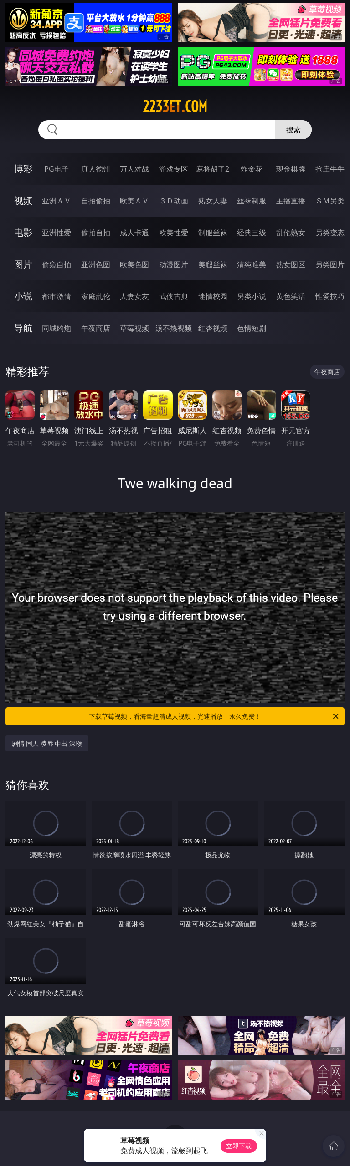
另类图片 (330, 264)
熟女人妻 (212, 201)
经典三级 (251, 233)
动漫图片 (173, 264)
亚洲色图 (95, 264)
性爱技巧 (330, 296)
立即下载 (239, 1145)
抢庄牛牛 (330, 169)
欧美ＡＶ (134, 201)
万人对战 (134, 169)
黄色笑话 (290, 296)
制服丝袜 (212, 233)
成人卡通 (134, 233)
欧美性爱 (173, 233)
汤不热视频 (173, 328)
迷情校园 (212, 296)
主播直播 (290, 201)
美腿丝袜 (212, 264)
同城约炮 (56, 328)
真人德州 (95, 169)
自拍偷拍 (95, 201)
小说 (23, 296)
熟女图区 (290, 264)
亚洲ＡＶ (56, 201)
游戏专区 (173, 169)
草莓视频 (134, 328)
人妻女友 (134, 296)
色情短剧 (251, 328)
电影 (23, 232)
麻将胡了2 (212, 169)
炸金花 (251, 169)
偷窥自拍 (56, 264)
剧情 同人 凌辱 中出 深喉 (47, 743)
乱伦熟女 (290, 233)
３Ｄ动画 (173, 201)
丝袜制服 (251, 201)
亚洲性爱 (56, 233)
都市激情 (56, 296)
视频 (23, 200)
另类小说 (251, 296)
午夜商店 (95, 328)
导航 (23, 328)
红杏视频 (212, 328)
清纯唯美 (251, 264)
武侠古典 (173, 296)
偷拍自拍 (95, 233)
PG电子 (56, 169)
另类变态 (330, 233)
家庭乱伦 (95, 296)
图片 (23, 264)
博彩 (23, 168)
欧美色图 (134, 264)
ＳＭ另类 (330, 201)
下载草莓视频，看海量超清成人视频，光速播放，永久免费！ (214, 716)
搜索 (293, 130)
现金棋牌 (290, 169)
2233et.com (175, 106)
